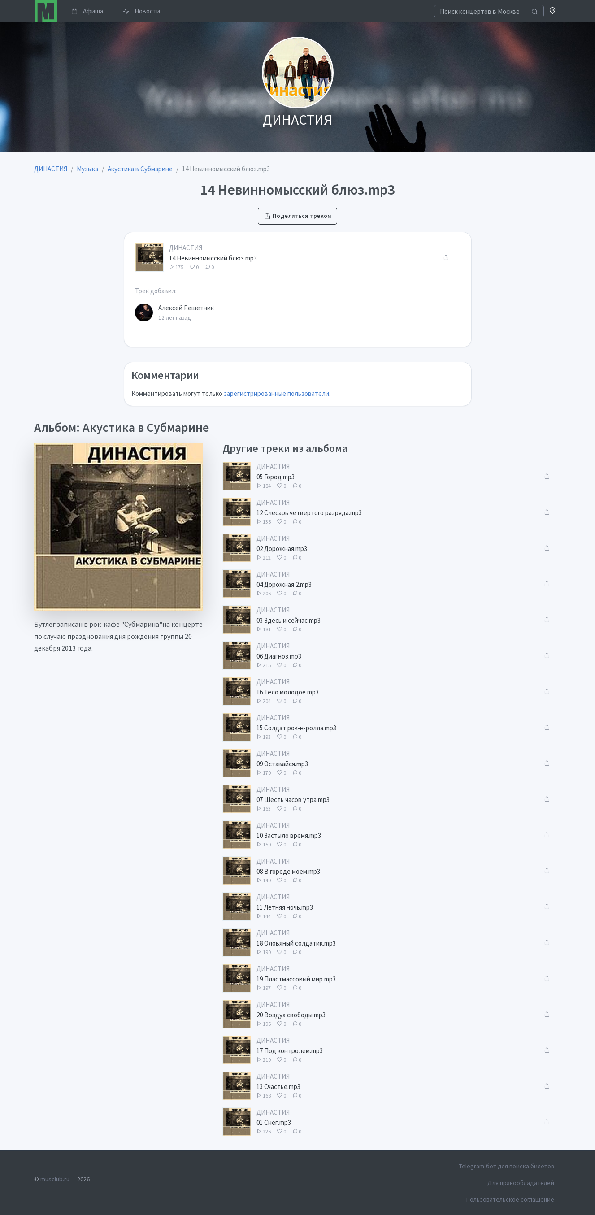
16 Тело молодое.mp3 (287, 692)
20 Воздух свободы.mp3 (291, 1015)
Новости (141, 11)
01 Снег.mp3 (273, 1122)
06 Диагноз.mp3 (278, 656)
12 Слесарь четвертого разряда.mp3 (309, 512)
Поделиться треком (297, 216)
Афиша (87, 11)
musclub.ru (54, 1179)
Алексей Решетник (186, 308)
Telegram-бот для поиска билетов (506, 1166)
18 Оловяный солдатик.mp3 (296, 943)
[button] (552, 11)
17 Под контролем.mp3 (289, 1050)
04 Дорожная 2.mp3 (284, 584)
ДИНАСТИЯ (185, 247)
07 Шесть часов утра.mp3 (293, 799)
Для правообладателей (520, 1183)
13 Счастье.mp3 (278, 1086)
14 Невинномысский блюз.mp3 (213, 258)
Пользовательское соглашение (510, 1199)
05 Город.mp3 (275, 477)
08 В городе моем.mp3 (288, 871)
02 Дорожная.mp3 (281, 548)
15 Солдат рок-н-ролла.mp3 (296, 728)
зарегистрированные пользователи (276, 393)
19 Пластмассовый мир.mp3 (296, 979)
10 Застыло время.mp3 (288, 835)
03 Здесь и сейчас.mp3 (288, 620)
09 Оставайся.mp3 (282, 763)
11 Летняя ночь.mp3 (284, 907)
